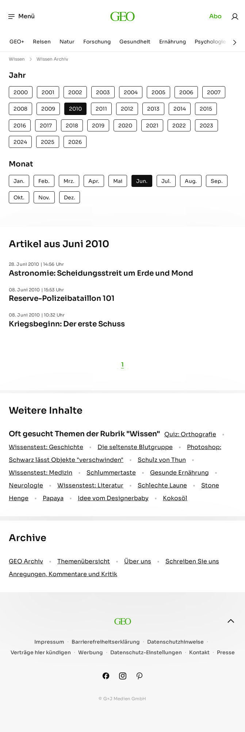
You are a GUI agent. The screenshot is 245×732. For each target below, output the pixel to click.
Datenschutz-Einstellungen (146, 652)
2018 (72, 125)
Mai (117, 181)
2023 (206, 125)
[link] (234, 16)
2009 (48, 109)
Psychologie (210, 41)
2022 (179, 125)
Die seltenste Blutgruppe (135, 447)
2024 (20, 142)
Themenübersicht (83, 561)
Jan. (19, 181)
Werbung (90, 652)
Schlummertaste (111, 472)
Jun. (142, 181)
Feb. (44, 181)
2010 (75, 109)
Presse (226, 652)
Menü (21, 16)
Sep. (217, 181)
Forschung (97, 41)
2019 (98, 125)
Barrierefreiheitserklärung (106, 642)
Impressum (49, 642)
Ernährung (172, 41)
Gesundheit (134, 41)
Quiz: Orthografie (190, 434)
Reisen (42, 41)
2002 (75, 92)
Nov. (44, 197)
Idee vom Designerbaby (113, 498)
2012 (127, 109)
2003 (103, 92)
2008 (20, 109)
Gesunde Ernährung (179, 472)
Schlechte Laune (162, 485)
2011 (101, 109)
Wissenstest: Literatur (90, 485)
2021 (152, 125)
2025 (47, 142)
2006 (186, 92)
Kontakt (199, 652)
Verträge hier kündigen (41, 652)
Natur (67, 41)
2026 (75, 142)
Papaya (53, 498)
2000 (21, 92)
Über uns (137, 561)
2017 (46, 125)
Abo (215, 16)
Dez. (69, 197)
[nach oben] (230, 621)
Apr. (93, 181)
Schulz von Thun (162, 460)
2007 (214, 92)
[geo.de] (122, 16)
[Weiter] (235, 42)
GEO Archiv (26, 561)
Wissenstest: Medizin (40, 472)
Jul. (166, 181)
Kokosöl (175, 498)
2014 (179, 109)
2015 (206, 109)
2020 (125, 125)
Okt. (19, 197)
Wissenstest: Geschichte (46, 447)
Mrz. (69, 181)
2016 (20, 125)
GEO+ (16, 41)
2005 (158, 92)
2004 (131, 92)
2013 (153, 109)
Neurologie (26, 485)
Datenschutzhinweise (175, 642)
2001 (48, 92)
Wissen (17, 59)
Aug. (191, 181)
